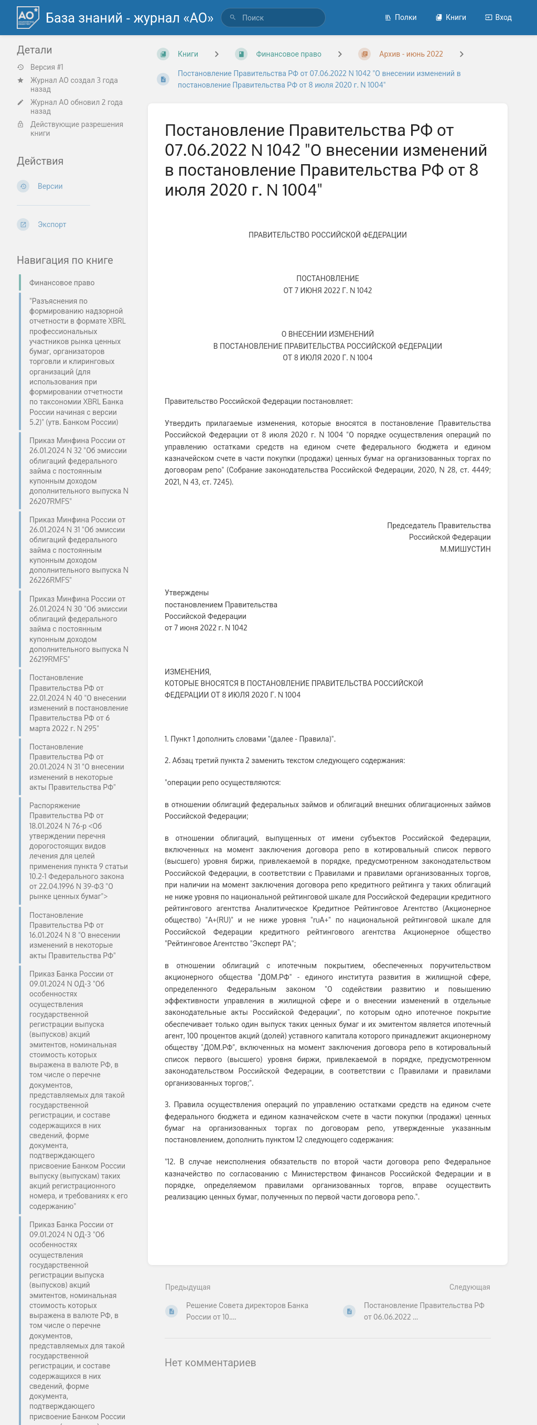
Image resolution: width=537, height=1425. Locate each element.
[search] (273, 17)
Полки (400, 17)
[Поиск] (233, 17)
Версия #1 (40, 67)
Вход (498, 17)
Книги (450, 17)
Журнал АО (49, 80)
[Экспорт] (73, 224)
